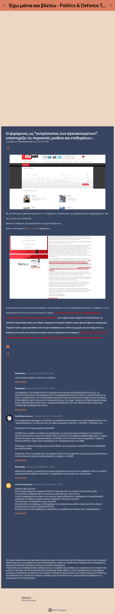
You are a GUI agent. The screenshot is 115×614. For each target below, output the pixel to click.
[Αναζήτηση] (111, 5)
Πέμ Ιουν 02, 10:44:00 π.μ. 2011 (41, 467)
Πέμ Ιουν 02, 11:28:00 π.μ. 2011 (48, 484)
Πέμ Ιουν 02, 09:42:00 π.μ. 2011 (41, 388)
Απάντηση (21, 382)
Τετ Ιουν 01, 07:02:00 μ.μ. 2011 (40, 373)
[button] (8, 148)
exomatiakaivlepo (24, 484)
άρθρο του (30, 228)
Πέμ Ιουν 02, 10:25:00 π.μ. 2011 (48, 416)
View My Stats (29, 600)
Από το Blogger (57, 610)
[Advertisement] (57, 103)
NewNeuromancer (24, 416)
